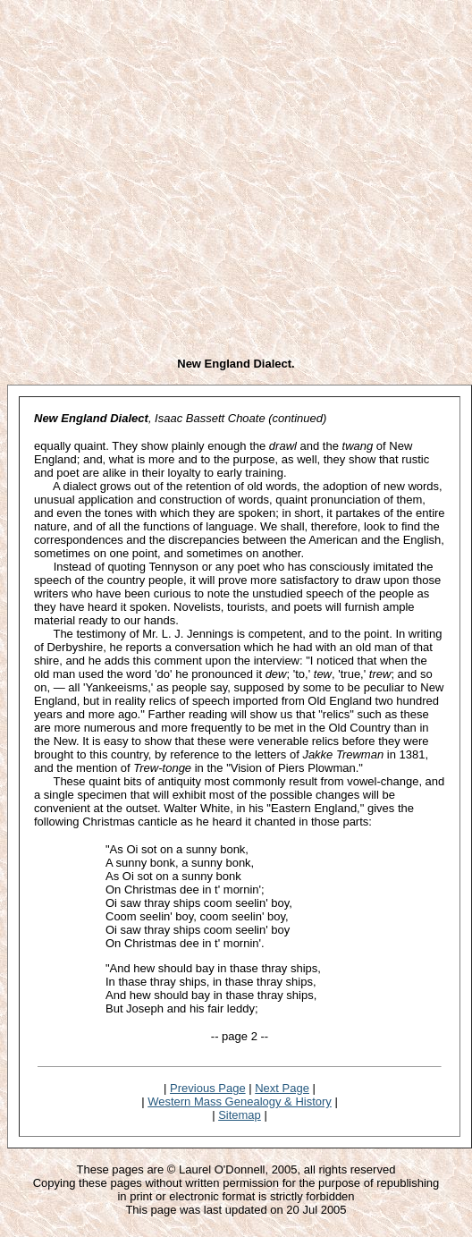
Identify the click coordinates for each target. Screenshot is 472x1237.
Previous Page (208, 1088)
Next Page (282, 1088)
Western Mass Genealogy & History (240, 1101)
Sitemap (239, 1115)
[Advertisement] (167, 175)
